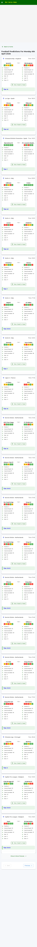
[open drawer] (2, 2)
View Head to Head (18, 85)
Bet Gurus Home (11, 2)
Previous (28, 865)
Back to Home (7, 46)
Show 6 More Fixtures (18, 856)
